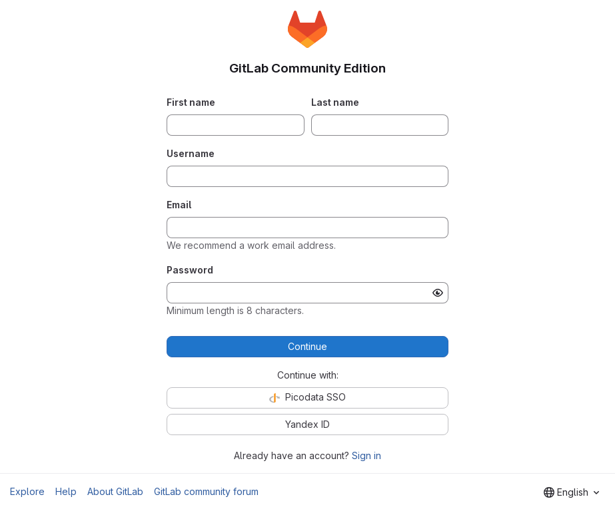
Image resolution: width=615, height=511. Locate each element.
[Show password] (437, 292)
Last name (335, 102)
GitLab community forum (206, 491)
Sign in (366, 455)
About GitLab (115, 491)
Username (191, 153)
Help (66, 491)
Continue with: (307, 375)
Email (179, 204)
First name (191, 102)
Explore (27, 491)
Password (190, 269)
